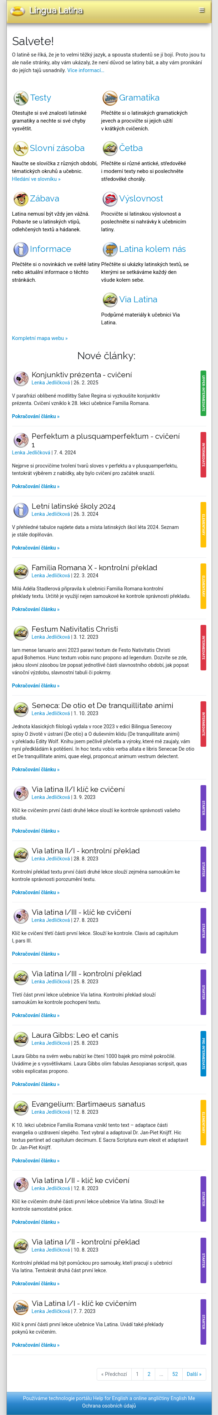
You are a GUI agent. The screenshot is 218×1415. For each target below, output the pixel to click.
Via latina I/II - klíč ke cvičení (81, 1180)
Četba (122, 148)
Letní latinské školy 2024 (74, 506)
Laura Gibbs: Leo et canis (75, 1035)
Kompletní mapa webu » (40, 338)
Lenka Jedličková (51, 382)
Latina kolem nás (143, 249)
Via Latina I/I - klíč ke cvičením (84, 1303)
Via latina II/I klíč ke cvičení (78, 789)
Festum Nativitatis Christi (75, 629)
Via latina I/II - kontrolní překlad (86, 1241)
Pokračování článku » (36, 416)
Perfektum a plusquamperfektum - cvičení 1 (106, 440)
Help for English (110, 1398)
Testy (31, 97)
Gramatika (130, 97)
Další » (194, 1374)
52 (175, 1374)
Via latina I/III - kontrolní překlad (87, 973)
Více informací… (85, 70)
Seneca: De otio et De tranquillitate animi (102, 705)
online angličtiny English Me (164, 1398)
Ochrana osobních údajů (109, 1406)
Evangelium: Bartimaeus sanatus (88, 1104)
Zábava (35, 198)
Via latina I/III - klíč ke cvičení (81, 912)
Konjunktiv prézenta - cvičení (82, 374)
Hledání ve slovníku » (36, 179)
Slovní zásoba (48, 148)
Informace (41, 249)
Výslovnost (132, 198)
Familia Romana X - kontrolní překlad (94, 567)
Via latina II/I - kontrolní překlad (86, 850)
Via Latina (129, 299)
